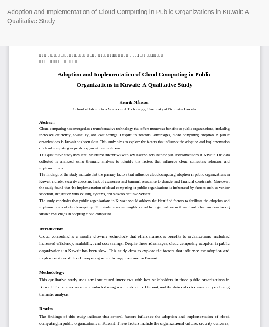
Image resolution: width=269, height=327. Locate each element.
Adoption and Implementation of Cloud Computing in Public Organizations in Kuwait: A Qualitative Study (128, 16)
